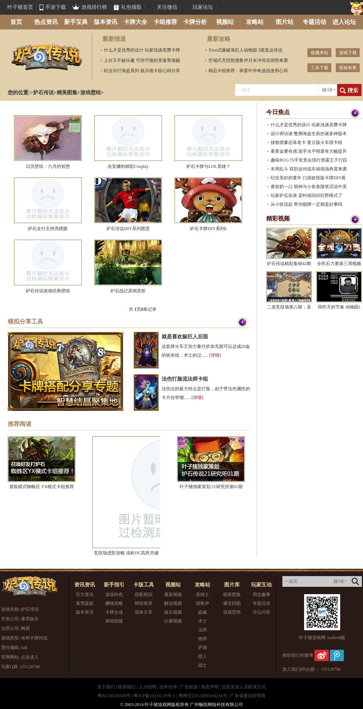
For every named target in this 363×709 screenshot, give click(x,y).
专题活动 (314, 22)
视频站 (225, 22)
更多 (242, 323)
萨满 (202, 647)
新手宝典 (76, 22)
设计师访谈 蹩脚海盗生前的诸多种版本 (309, 133)
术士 (202, 621)
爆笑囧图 (232, 603)
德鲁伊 (202, 603)
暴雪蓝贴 (85, 603)
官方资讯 (85, 594)
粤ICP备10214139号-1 (154, 695)
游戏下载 (348, 52)
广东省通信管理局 (247, 695)
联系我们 (126, 686)
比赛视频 (173, 621)
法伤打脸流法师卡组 (185, 379)
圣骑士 (202, 594)
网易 (25, 628)
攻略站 (255, 22)
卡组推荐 (165, 22)
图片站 (284, 22)
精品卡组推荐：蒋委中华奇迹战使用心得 (248, 70)
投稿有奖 (348, 67)
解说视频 (173, 603)
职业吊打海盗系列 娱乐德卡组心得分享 (142, 70)
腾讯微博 (337, 655)
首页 (16, 22)
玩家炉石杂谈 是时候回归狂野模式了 (306, 195)
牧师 (202, 638)
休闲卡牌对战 (34, 638)
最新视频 (173, 594)
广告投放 (189, 686)
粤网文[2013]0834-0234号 (203, 695)
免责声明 (210, 686)
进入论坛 (344, 22)
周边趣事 (261, 594)
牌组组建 (114, 621)
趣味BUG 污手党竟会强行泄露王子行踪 (309, 160)
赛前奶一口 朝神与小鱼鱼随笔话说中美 (309, 186)
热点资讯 (46, 22)
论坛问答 (261, 612)
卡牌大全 (135, 22)
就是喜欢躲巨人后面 (185, 336)
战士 (202, 665)
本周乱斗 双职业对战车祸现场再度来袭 (309, 169)
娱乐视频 (173, 612)
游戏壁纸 (90, 92)
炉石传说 (46, 57)
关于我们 (106, 686)
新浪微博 (321, 655)
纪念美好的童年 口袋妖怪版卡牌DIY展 (308, 177)
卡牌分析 (195, 22)
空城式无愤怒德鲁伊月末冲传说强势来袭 (248, 60)
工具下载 (319, 67)
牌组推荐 (143, 603)
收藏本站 (319, 52)
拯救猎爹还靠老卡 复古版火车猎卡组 (306, 142)
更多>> (351, 113)
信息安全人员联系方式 (244, 686)
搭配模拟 (143, 594)
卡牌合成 (114, 612)
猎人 (202, 656)
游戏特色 (114, 594)
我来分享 (143, 612)
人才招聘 (147, 686)
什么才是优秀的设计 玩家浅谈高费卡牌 (142, 50)
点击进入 (30, 657)
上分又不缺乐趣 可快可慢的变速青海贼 (142, 60)
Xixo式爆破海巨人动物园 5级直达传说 (245, 50)
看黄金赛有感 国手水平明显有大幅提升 (309, 151)
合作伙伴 (168, 686)
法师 (202, 629)
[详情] (215, 355)
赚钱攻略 (114, 603)
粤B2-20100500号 (114, 695)
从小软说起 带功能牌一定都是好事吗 (306, 204)
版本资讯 (105, 22)
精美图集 (67, 92)
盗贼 (202, 612)
